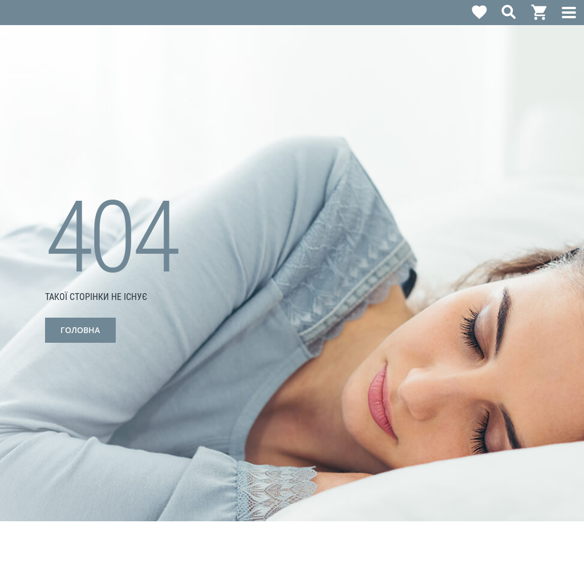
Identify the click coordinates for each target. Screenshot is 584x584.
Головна (80, 330)
